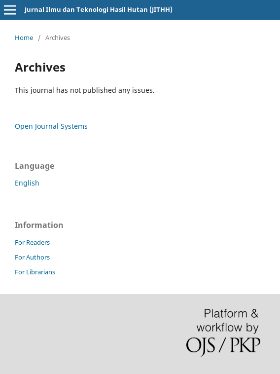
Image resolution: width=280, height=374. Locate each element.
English (27, 182)
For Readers (32, 242)
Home (24, 37)
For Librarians (35, 271)
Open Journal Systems (51, 126)
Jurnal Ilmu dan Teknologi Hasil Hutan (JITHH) (99, 9)
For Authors (32, 257)
